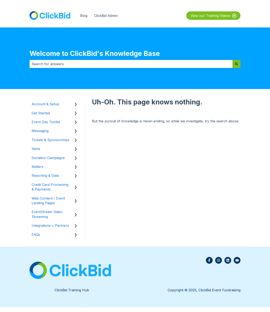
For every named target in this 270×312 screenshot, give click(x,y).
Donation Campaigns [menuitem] (48, 158)
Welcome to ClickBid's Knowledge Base (95, 53)
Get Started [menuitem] (41, 113)
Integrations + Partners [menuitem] (50, 225)
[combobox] (131, 64)
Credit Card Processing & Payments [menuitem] (50, 186)
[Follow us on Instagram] (218, 260)
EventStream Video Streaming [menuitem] (47, 214)
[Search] (236, 64)
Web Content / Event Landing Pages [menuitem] (48, 200)
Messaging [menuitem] (40, 131)
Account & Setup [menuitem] (45, 104)
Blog (83, 16)
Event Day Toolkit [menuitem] (46, 122)
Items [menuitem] (36, 149)
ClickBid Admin (106, 16)
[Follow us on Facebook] (209, 260)
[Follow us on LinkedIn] (227, 260)
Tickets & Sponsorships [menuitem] (50, 140)
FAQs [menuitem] (36, 234)
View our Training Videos (213, 16)
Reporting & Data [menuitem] (45, 175)
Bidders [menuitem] (37, 167)
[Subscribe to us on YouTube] (237, 260)
